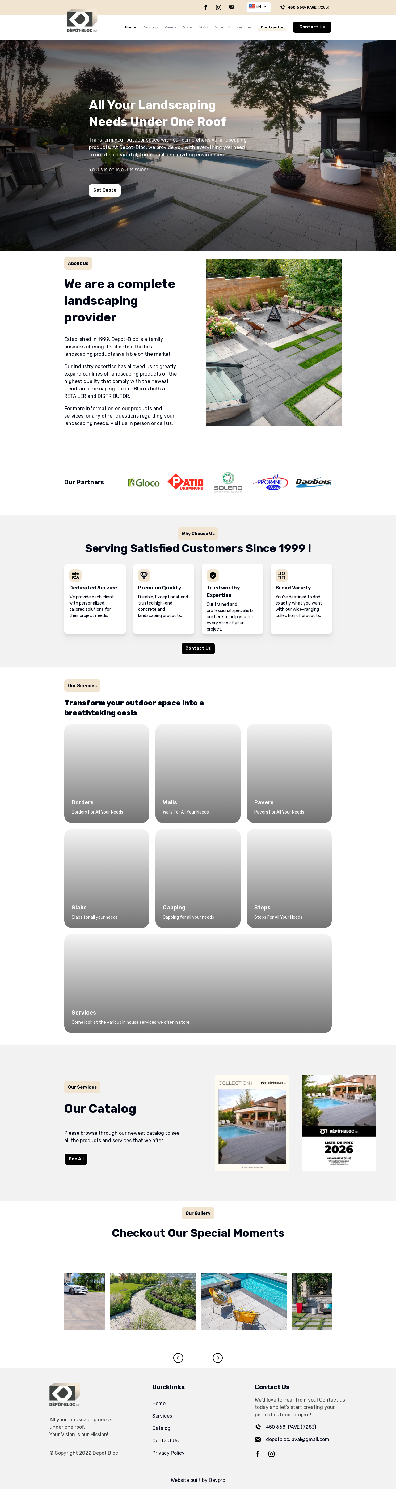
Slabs (188, 27)
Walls (204, 27)
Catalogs (150, 27)
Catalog (161, 1428)
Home (130, 27)
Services (244, 27)
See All (74, 1159)
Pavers (171, 27)
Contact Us (312, 27)
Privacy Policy (168, 1453)
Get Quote (104, 190)
